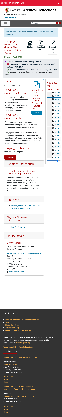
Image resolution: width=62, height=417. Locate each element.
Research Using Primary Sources (18, 330)
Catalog (8, 322)
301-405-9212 (9, 377)
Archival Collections (39, 10)
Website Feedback (26, 347)
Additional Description (20, 164)
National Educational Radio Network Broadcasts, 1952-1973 (33, 70)
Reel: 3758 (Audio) (18, 227)
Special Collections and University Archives (24, 62)
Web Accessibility (10, 347)
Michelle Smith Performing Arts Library (18, 396)
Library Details (15, 236)
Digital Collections (12, 325)
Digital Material (16, 199)
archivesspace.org (23, 343)
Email (5, 379)
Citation (30, 44)
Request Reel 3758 (52, 47)
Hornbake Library (10, 364)
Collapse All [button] (10, 157)
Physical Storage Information (17, 218)
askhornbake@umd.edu (18, 272)
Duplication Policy (12, 328)
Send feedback (10, 17)
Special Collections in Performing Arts (18, 386)
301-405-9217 (9, 407)
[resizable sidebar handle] (54, 161)
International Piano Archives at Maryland (19, 389)
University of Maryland (12, 3)
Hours (5, 382)
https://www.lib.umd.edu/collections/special (24, 253)
